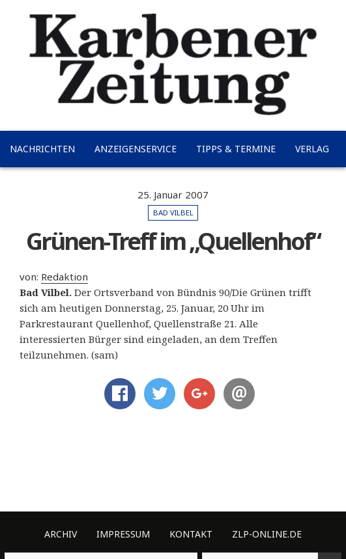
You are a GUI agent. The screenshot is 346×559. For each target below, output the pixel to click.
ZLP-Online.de (267, 534)
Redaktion (64, 276)
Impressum (123, 534)
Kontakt (190, 534)
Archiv (60, 534)
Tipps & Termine (236, 149)
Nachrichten (42, 149)
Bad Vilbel (173, 212)
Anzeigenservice (135, 149)
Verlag (312, 149)
